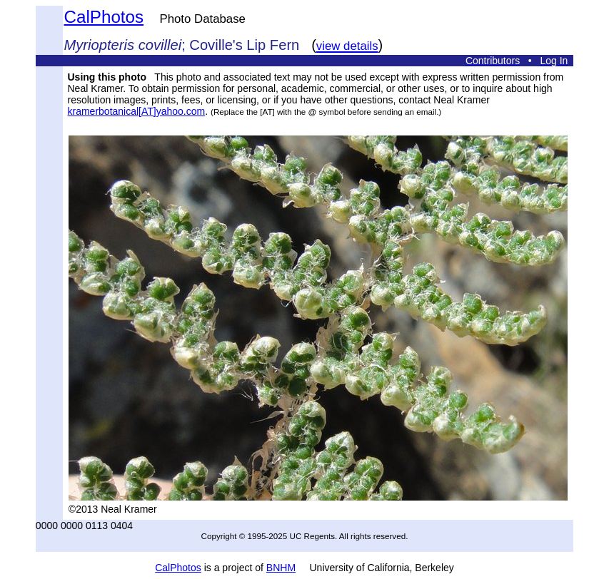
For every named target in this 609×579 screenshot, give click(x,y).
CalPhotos (104, 16)
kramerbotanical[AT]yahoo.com (137, 111)
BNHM (281, 567)
